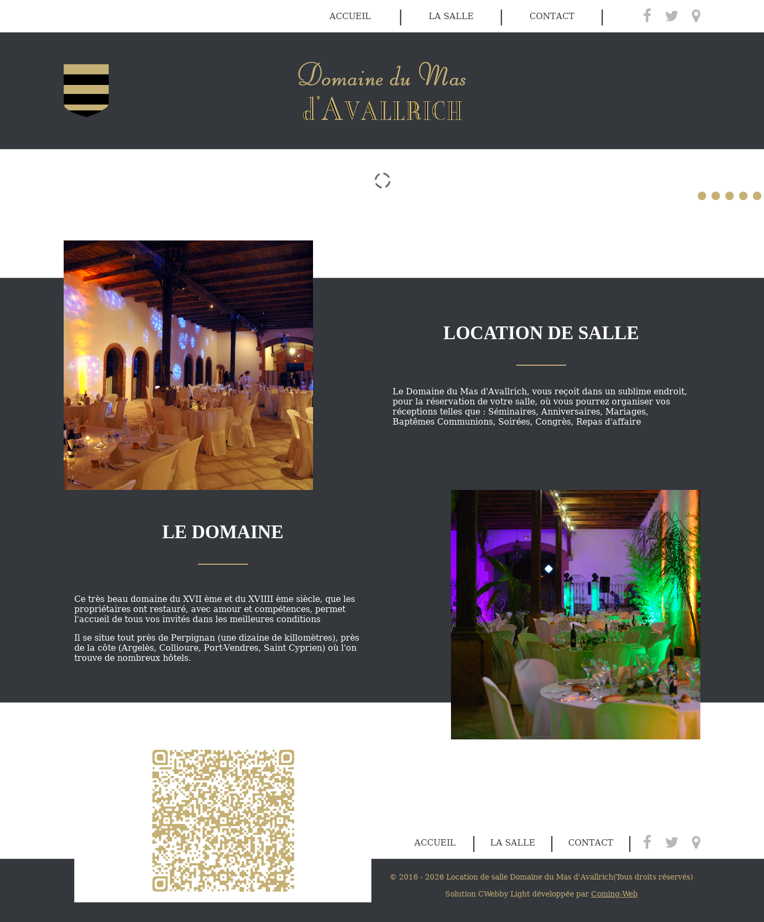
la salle (451, 16)
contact (552, 16)
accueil (350, 16)
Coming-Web (614, 894)
